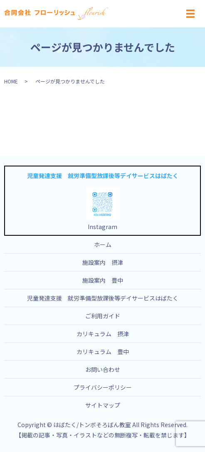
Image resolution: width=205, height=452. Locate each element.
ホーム (102, 244)
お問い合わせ (102, 369)
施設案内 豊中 (102, 280)
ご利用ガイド (102, 316)
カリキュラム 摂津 (103, 334)
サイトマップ (102, 405)
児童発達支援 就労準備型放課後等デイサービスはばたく (102, 298)
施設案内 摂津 (102, 262)
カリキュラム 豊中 (103, 351)
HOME (11, 81)
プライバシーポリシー (103, 387)
